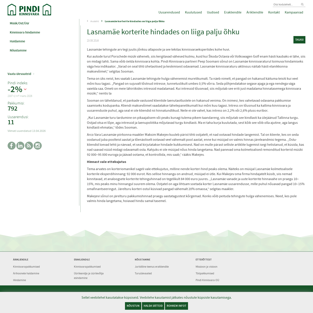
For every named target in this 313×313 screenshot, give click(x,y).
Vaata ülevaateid (19, 74)
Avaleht (94, 21)
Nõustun (133, 306)
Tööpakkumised (205, 273)
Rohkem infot (176, 306)
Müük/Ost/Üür (19, 23)
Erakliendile (232, 12)
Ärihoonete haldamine (26, 273)
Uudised (213, 12)
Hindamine (19, 280)
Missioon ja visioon (206, 266)
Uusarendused (169, 12)
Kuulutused (193, 12)
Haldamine (17, 41)
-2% (15, 89)
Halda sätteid (153, 306)
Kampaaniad (294, 12)
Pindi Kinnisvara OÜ (207, 280)
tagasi (299, 39)
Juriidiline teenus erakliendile (152, 266)
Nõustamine (18, 50)
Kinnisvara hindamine (25, 32)
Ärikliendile (254, 12)
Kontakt (274, 12)
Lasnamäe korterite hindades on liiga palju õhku (135, 21)
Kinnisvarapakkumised (26, 266)
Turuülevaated (143, 273)
